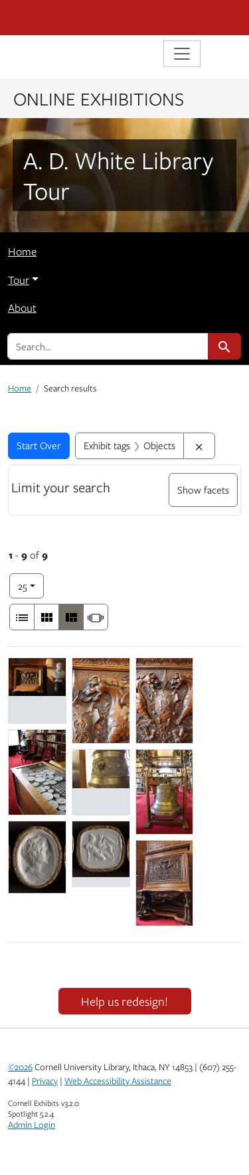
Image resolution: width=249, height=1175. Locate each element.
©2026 (20, 1067)
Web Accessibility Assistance (117, 1081)
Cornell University (74, 18)
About (22, 308)
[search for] (107, 346)
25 (31, 584)
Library (48, 55)
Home (22, 251)
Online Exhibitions (98, 98)
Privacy (45, 1081)
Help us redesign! (124, 1001)
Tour (18, 280)
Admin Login (31, 1125)
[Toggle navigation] (182, 53)
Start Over (39, 445)
